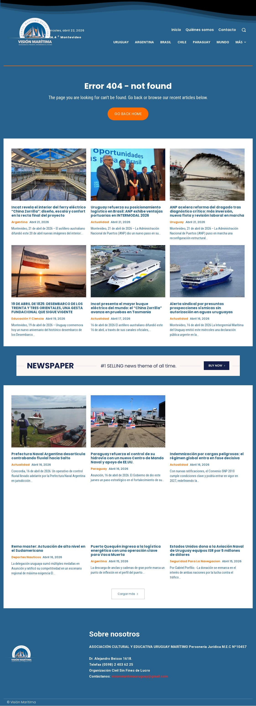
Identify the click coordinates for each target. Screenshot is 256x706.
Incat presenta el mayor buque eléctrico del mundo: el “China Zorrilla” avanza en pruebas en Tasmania (126, 308)
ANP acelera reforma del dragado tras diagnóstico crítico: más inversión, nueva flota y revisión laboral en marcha (207, 211)
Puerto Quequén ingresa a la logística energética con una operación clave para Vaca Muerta (126, 550)
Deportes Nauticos (26, 557)
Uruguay (177, 222)
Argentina (19, 222)
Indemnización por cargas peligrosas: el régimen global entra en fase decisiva (207, 456)
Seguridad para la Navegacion (195, 561)
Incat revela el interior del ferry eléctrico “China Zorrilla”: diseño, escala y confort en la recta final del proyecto (48, 211)
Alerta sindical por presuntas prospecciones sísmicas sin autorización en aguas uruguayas (201, 308)
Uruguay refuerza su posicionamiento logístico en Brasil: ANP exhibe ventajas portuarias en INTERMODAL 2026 (127, 211)
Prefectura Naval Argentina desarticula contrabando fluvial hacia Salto (48, 456)
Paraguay (99, 469)
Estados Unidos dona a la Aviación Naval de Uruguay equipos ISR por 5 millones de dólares (207, 550)
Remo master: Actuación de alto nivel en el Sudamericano (48, 548)
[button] (243, 29)
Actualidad (100, 222)
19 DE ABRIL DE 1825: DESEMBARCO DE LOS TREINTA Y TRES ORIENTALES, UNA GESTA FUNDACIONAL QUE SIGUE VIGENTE (47, 308)
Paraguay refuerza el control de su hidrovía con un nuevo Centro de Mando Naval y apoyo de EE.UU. (127, 458)
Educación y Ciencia (27, 319)
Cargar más (128, 594)
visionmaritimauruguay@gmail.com (139, 677)
